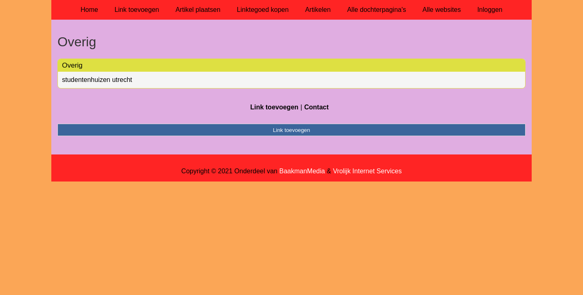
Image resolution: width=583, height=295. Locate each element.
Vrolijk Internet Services (367, 171)
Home (89, 9)
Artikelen (318, 9)
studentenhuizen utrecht (97, 79)
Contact (316, 107)
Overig (72, 65)
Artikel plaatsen (197, 9)
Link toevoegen (137, 9)
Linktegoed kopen (263, 9)
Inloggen (489, 9)
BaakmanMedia (302, 171)
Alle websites (441, 9)
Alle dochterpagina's (376, 9)
